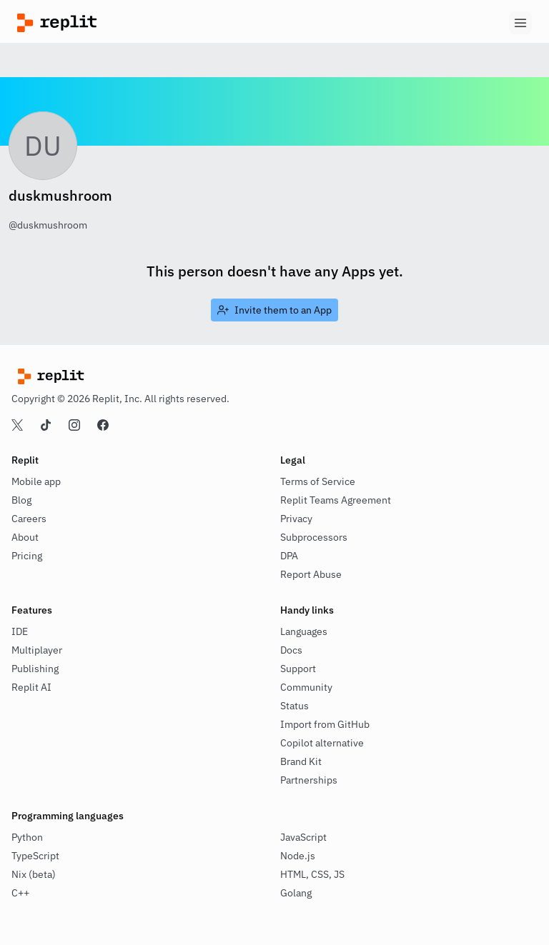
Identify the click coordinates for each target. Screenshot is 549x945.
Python (27, 837)
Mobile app (36, 481)
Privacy (296, 518)
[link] (274, 310)
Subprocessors (313, 537)
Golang (296, 892)
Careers (28, 518)
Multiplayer (36, 650)
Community (306, 687)
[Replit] (145, 23)
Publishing (35, 668)
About (25, 537)
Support (298, 668)
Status (294, 705)
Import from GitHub (325, 724)
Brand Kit (301, 761)
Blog (21, 500)
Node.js (297, 855)
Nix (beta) (33, 874)
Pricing (26, 555)
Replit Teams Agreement (335, 500)
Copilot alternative (322, 742)
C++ (20, 892)
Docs (291, 650)
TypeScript (35, 855)
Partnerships (308, 780)
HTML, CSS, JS (312, 874)
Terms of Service (317, 481)
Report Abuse (311, 574)
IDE (19, 631)
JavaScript (303, 837)
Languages (303, 631)
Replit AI (31, 687)
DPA (289, 555)
